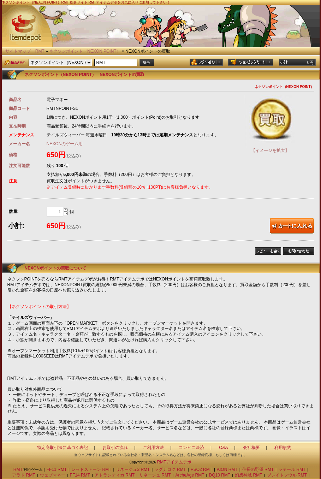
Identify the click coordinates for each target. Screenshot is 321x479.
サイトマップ (18, 51)
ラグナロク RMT (170, 469)
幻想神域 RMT (248, 475)
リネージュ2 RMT (133, 469)
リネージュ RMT (155, 475)
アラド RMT (23, 475)
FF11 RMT (57, 469)
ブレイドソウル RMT (287, 475)
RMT (39, 51)
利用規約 (282, 447)
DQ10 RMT (220, 475)
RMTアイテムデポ (174, 462)
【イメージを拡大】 (270, 148)
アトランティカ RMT (115, 475)
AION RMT (227, 469)
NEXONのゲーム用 (65, 143)
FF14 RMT (80, 475)
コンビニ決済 (191, 447)
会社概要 (251, 447)
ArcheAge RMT (190, 475)
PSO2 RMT (201, 469)
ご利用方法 (153, 447)
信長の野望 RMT (258, 469)
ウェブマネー (52, 475)
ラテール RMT (291, 469)
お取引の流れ (115, 447)
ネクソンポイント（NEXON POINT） (85, 51)
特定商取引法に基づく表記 (62, 447)
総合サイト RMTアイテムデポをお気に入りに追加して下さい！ (120, 2)
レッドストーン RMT (91, 469)
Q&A (223, 447)
